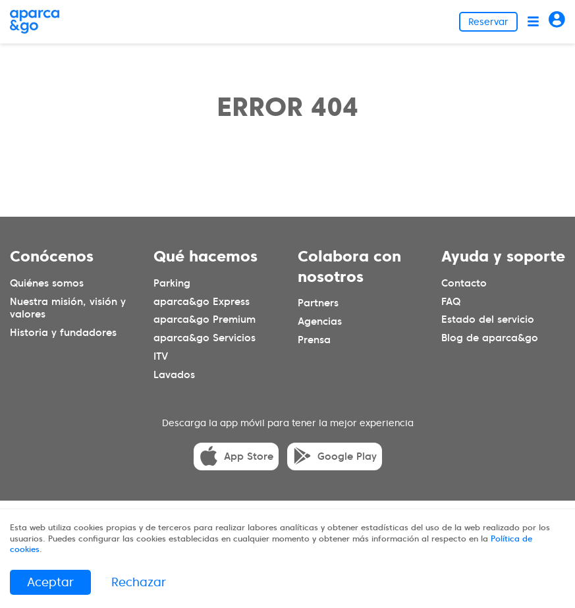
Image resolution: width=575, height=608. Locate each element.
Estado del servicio (487, 319)
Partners (318, 303)
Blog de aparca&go (489, 338)
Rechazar (138, 582)
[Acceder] (557, 21)
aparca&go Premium (204, 319)
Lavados (174, 375)
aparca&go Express (201, 302)
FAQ (450, 302)
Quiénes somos (47, 283)
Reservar (488, 21)
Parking (171, 283)
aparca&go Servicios (204, 338)
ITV (160, 356)
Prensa (314, 340)
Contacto (464, 283)
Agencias (320, 321)
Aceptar (50, 582)
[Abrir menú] (533, 21)
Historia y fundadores (63, 333)
